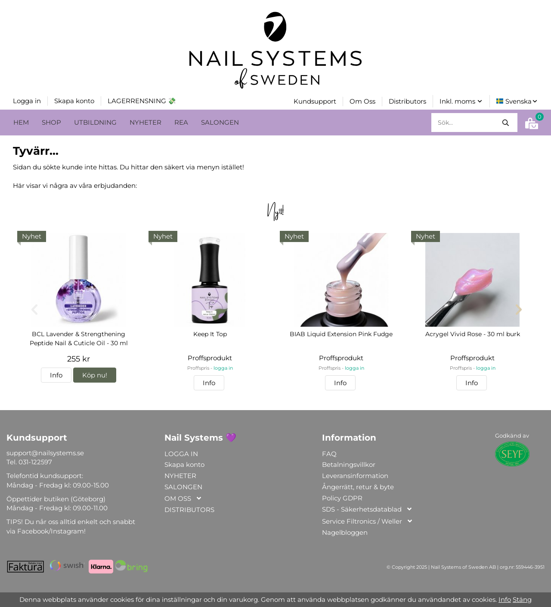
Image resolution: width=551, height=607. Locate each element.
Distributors (407, 101)
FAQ (329, 453)
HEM (21, 121)
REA (181, 121)
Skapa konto (74, 100)
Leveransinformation (355, 475)
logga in (223, 367)
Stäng (522, 599)
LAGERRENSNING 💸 (142, 100)
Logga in (27, 100)
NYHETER (145, 121)
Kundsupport (315, 101)
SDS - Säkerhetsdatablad (367, 508)
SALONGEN (220, 121)
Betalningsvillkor (348, 464)
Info (56, 374)
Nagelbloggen (345, 531)
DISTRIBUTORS (189, 509)
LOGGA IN (181, 453)
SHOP (51, 121)
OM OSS (183, 498)
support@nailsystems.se (45, 452)
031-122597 (35, 461)
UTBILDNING (95, 121)
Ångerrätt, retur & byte (358, 486)
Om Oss (362, 101)
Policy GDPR (342, 497)
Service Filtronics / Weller (367, 520)
